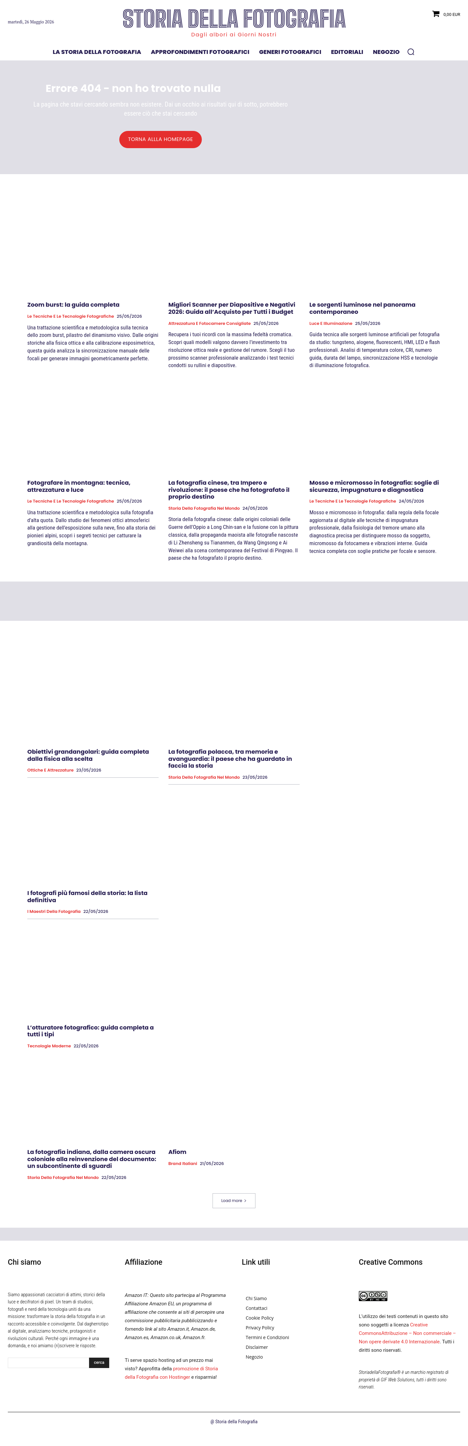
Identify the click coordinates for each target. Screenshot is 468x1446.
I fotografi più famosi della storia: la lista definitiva (87, 900)
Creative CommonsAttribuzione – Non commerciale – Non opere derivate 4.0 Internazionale (407, 1337)
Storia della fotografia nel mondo (204, 512)
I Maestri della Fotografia (54, 915)
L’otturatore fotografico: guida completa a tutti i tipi (90, 1035)
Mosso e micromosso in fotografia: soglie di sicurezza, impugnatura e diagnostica (374, 490)
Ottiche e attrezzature (50, 774)
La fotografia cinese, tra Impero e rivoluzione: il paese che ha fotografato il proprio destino (229, 494)
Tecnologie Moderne (49, 1050)
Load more (234, 1204)
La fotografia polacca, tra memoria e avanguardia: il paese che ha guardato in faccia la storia (230, 763)
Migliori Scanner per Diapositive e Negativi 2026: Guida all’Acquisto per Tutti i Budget (231, 312)
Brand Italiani (182, 1168)
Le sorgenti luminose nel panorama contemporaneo (362, 312)
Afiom (177, 1156)
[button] (411, 51)
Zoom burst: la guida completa (73, 309)
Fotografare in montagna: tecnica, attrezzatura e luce (79, 490)
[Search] (99, 1367)
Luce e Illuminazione (330, 327)
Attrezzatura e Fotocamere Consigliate (209, 327)
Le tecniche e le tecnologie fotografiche (70, 320)
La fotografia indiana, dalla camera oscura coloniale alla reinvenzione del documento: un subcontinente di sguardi (91, 1163)
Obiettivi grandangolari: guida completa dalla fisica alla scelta (88, 759)
